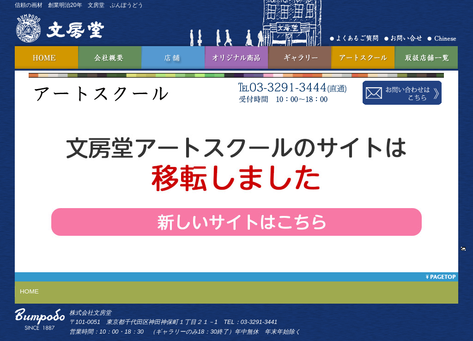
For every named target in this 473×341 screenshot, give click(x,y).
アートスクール (362, 57)
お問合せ (405, 38)
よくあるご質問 (357, 38)
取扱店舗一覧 (426, 57)
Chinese (441, 38)
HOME (46, 57)
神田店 (173, 57)
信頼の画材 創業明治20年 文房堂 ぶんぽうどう (79, 5)
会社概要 (109, 57)
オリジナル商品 (236, 57)
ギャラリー (299, 57)
